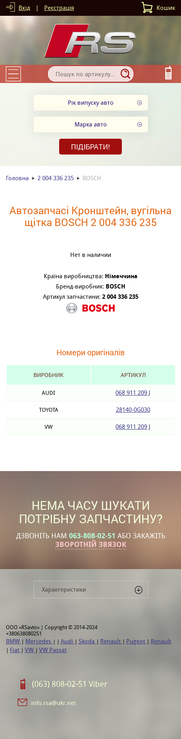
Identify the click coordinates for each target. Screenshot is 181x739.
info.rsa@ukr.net (53, 703)
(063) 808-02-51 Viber (69, 684)
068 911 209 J (133, 392)
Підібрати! (90, 146)
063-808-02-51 (92, 536)
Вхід (24, 7)
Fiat (15, 650)
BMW (13, 641)
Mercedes (39, 641)
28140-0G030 (133, 409)
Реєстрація (59, 7)
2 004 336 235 (55, 178)
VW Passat (53, 650)
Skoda (87, 641)
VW (30, 650)
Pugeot (136, 641)
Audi (68, 641)
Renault (111, 641)
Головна (17, 178)
